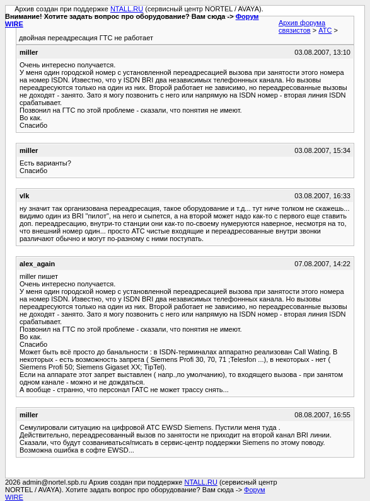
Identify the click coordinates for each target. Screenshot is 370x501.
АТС (325, 30)
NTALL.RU (126, 9)
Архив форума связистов (302, 26)
